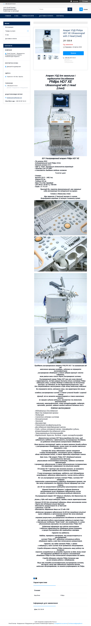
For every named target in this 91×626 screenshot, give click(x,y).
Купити (73, 53)
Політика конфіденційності (75, 623)
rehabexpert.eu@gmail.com (14, 97)
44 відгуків (75, 1)
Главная (8, 16)
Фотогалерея (9, 27)
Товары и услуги (28, 16)
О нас (16, 16)
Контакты (60, 16)
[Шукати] (70, 9)
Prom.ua (54, 621)
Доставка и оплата (46, 16)
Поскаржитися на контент (60, 623)
